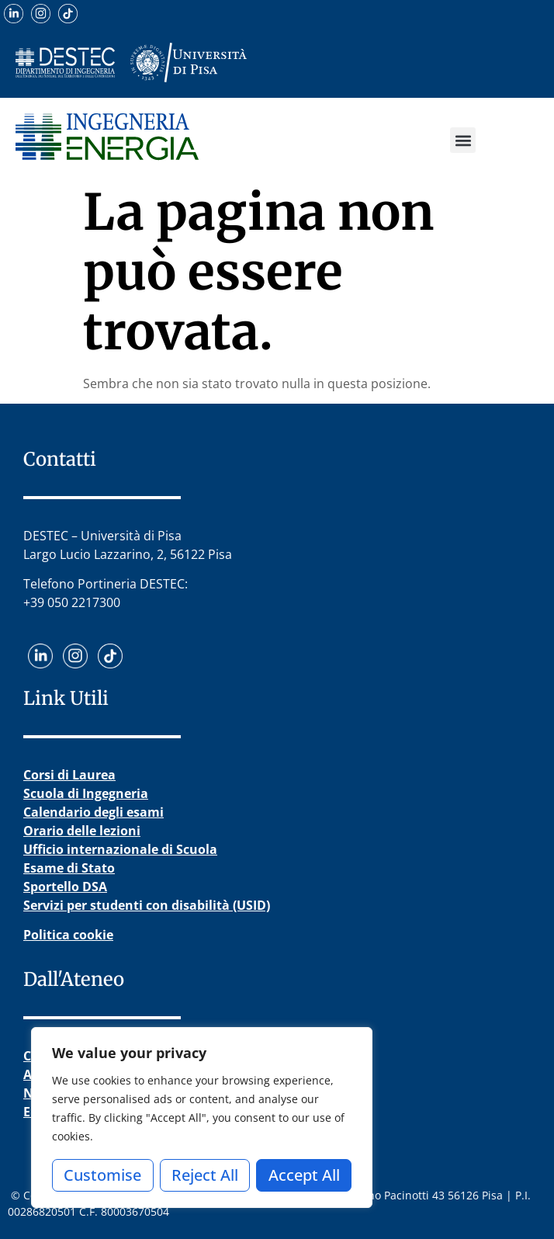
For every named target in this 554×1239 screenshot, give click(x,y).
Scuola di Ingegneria (85, 793)
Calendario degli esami (93, 812)
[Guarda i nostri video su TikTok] (67, 13)
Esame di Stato (69, 867)
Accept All (304, 1174)
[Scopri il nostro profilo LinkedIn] (13, 13)
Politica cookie (68, 934)
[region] (201, 1118)
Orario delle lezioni (81, 830)
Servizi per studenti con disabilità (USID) (146, 905)
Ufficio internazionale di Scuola (120, 849)
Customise (102, 1174)
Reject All (204, 1174)
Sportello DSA (65, 886)
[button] (463, 140)
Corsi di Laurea (69, 774)
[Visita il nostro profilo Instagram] (40, 13)
